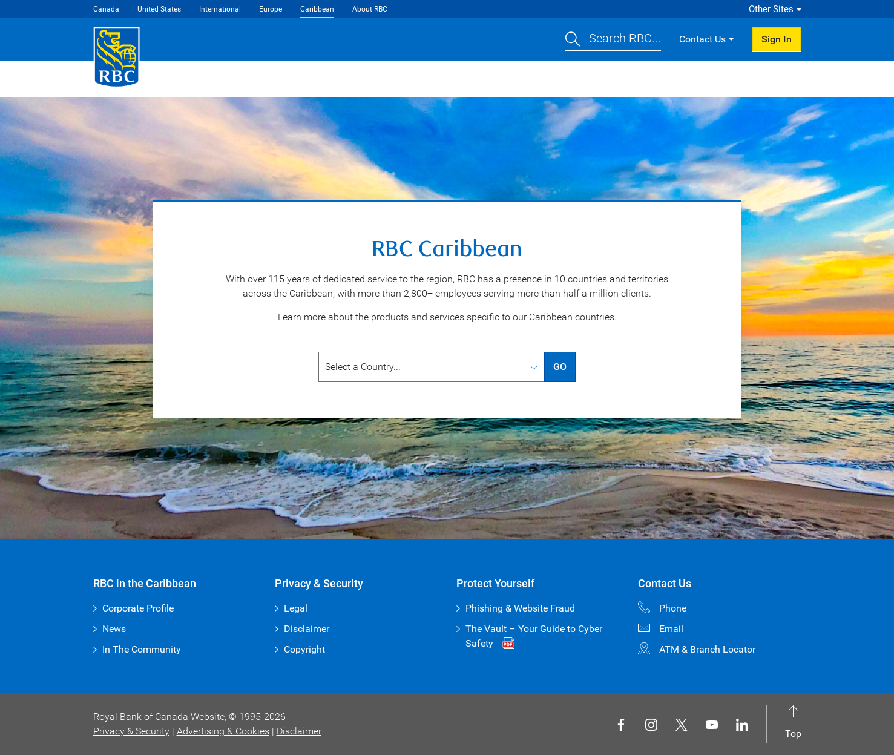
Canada (106, 9)
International (220, 9)
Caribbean (317, 9)
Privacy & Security (131, 731)
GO (560, 366)
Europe (270, 9)
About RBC (369, 9)
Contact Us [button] (702, 39)
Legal (295, 608)
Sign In (776, 39)
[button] (613, 39)
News (114, 629)
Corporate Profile (138, 608)
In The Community (141, 649)
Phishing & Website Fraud (520, 608)
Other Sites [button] (771, 9)
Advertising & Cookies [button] (223, 731)
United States (159, 9)
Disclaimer (306, 629)
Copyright (304, 649)
